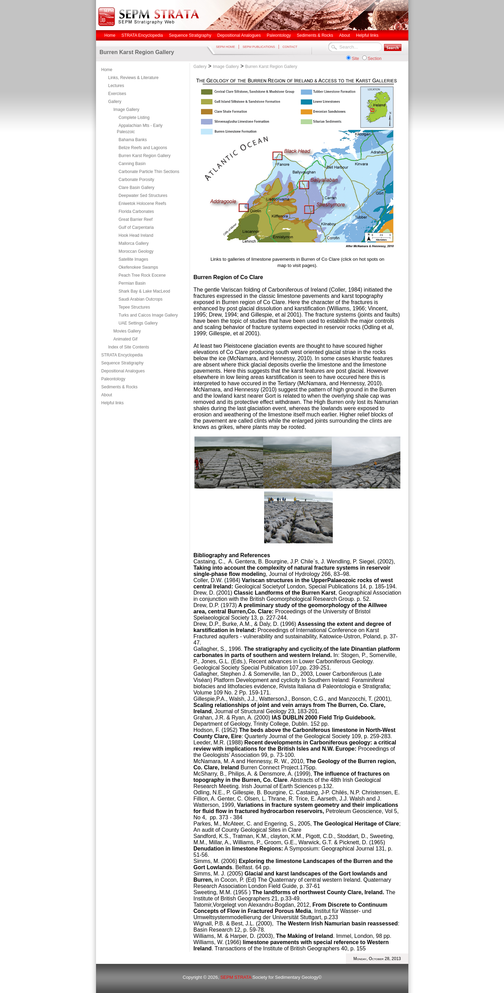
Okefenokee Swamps (138, 267)
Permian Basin (132, 283)
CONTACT (290, 47)
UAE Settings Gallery (138, 323)
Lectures (116, 85)
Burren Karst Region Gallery (145, 155)
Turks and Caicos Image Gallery (148, 315)
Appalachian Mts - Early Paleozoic (140, 128)
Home (106, 69)
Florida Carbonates (136, 211)
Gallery (114, 101)
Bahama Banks (133, 139)
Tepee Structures (134, 307)
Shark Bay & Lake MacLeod (144, 291)
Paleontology (113, 379)
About (106, 394)
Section (375, 58)
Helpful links (112, 402)
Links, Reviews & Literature (133, 77)
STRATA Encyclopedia (122, 355)
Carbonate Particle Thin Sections (149, 171)
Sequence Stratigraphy (122, 363)
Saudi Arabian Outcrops (141, 299)
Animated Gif (125, 339)
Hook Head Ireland (136, 235)
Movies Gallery (127, 331)
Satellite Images (133, 259)
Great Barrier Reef (136, 219)
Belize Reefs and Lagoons (143, 147)
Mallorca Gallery (134, 243)
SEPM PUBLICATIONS (259, 47)
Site (355, 58)
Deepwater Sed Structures (143, 195)
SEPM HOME (225, 47)
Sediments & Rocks (119, 387)
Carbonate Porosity (136, 179)
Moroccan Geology (136, 251)
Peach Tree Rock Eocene (142, 275)
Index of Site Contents (128, 347)
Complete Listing (134, 117)
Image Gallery (126, 109)
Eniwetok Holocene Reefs (142, 203)
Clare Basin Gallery (136, 187)
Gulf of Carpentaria (136, 227)
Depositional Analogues (123, 371)
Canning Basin (132, 163)
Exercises (117, 93)
